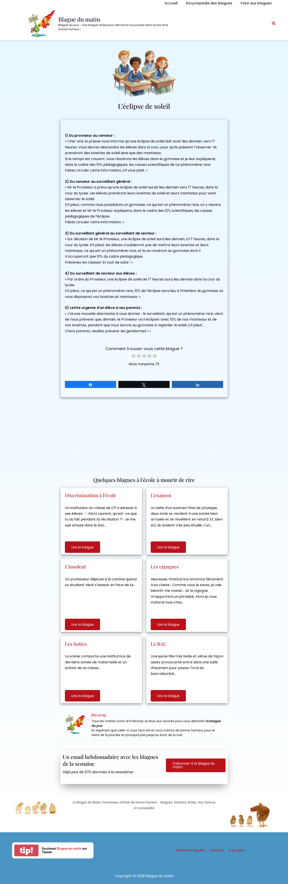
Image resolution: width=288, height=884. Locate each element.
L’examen (161, 495)
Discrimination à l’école (90, 495)
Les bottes (76, 643)
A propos (235, 850)
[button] (274, 24)
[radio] (133, 356)
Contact (216, 850)
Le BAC (159, 643)
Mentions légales (191, 850)
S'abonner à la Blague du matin (193, 765)
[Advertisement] (144, 434)
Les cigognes (165, 566)
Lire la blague (83, 547)
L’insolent (75, 566)
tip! (26, 850)
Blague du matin (79, 19)
